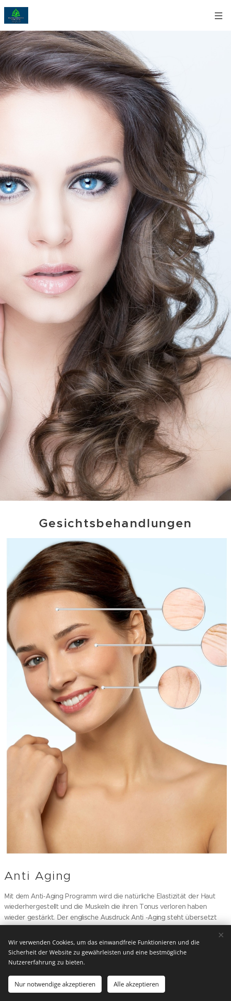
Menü (218, 15)
